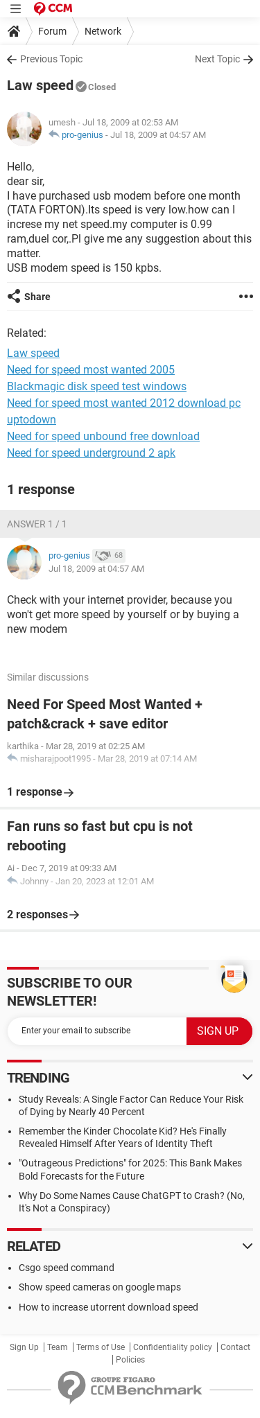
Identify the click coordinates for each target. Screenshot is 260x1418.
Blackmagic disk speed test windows (97, 386)
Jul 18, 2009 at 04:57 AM (158, 135)
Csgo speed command (66, 1267)
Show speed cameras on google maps (100, 1287)
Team (57, 1347)
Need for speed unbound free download (103, 436)
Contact (235, 1347)
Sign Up (24, 1347)
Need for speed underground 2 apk (91, 452)
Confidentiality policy (172, 1347)
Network (103, 31)
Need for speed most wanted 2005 (91, 369)
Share (37, 296)
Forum (52, 31)
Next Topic (217, 58)
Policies (130, 1360)
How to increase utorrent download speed (108, 1307)
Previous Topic (51, 58)
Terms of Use (100, 1347)
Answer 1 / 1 (37, 523)
